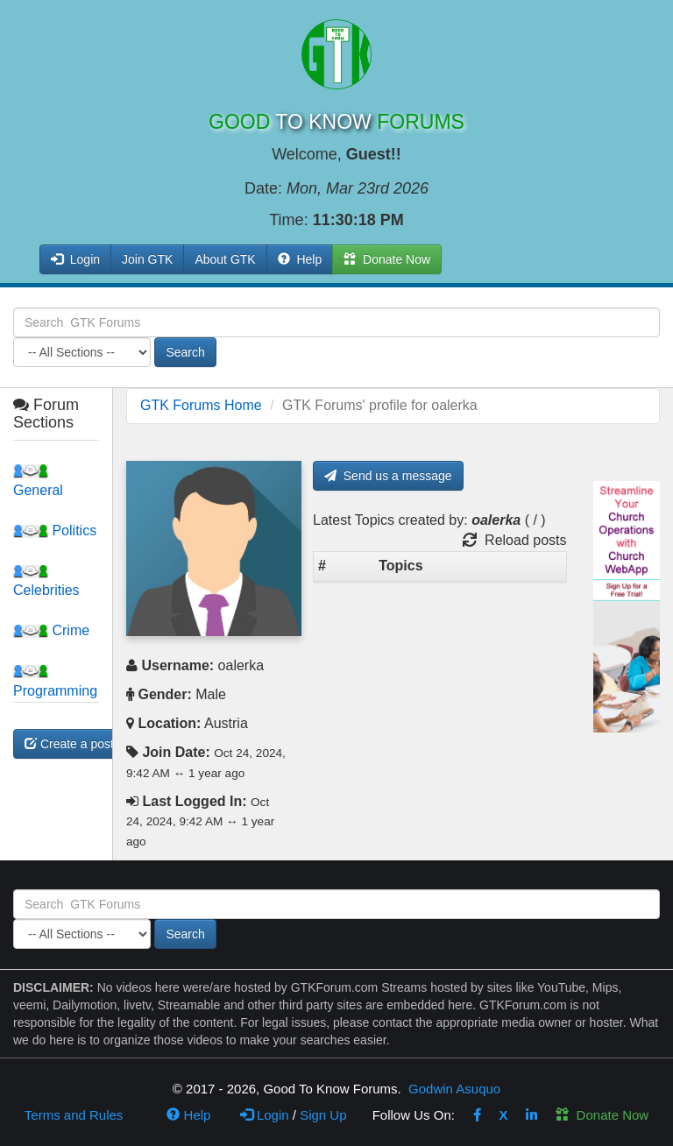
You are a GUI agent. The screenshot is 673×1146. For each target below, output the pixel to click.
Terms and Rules (74, 1114)
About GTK (225, 259)
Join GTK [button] (147, 259)
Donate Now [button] (387, 259)
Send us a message (388, 476)
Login (264, 1114)
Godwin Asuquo (454, 1088)
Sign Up (323, 1114)
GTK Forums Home (201, 405)
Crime (51, 630)
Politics (54, 530)
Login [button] (75, 259)
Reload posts (514, 540)
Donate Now (602, 1114)
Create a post (69, 744)
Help (300, 259)
